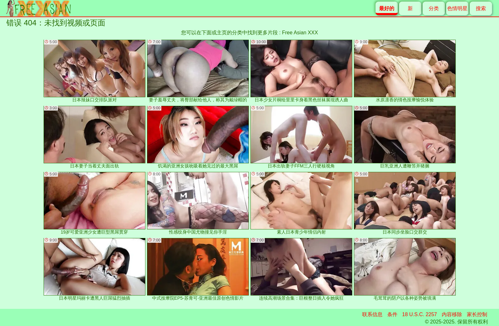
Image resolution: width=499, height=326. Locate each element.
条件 (392, 314)
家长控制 (477, 314)
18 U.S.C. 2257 (419, 314)
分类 (434, 8)
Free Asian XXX (300, 32)
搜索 (481, 8)
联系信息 (372, 314)
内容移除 (452, 314)
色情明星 (457, 8)
